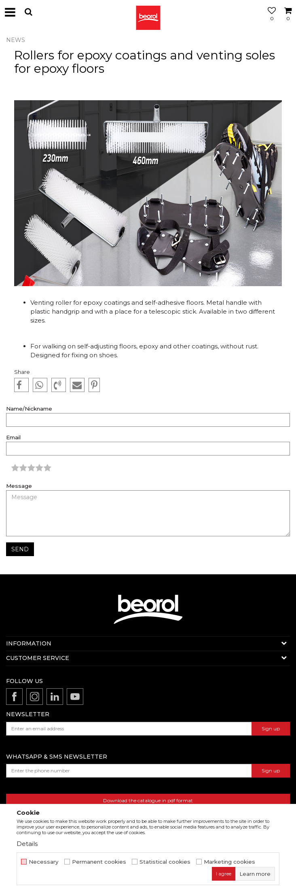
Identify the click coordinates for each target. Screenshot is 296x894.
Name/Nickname (29, 409)
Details (27, 844)
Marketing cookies (229, 862)
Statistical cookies (165, 862)
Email (13, 437)
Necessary (44, 862)
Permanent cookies (99, 862)
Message (19, 486)
